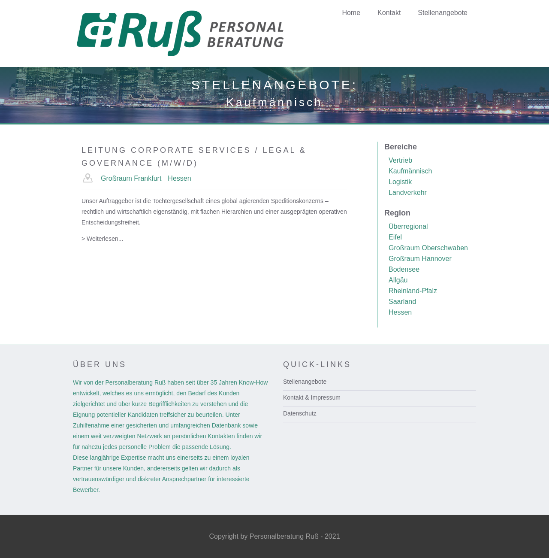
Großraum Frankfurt (131, 178)
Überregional (408, 226)
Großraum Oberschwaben (428, 248)
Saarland (402, 301)
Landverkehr (408, 192)
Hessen (179, 178)
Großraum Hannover (420, 258)
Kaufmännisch (410, 171)
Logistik (400, 181)
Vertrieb (400, 160)
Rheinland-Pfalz (413, 290)
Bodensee (404, 269)
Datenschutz (300, 413)
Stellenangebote (304, 381)
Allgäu (398, 280)
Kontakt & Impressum (312, 397)
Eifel (395, 237)
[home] (194, 33)
